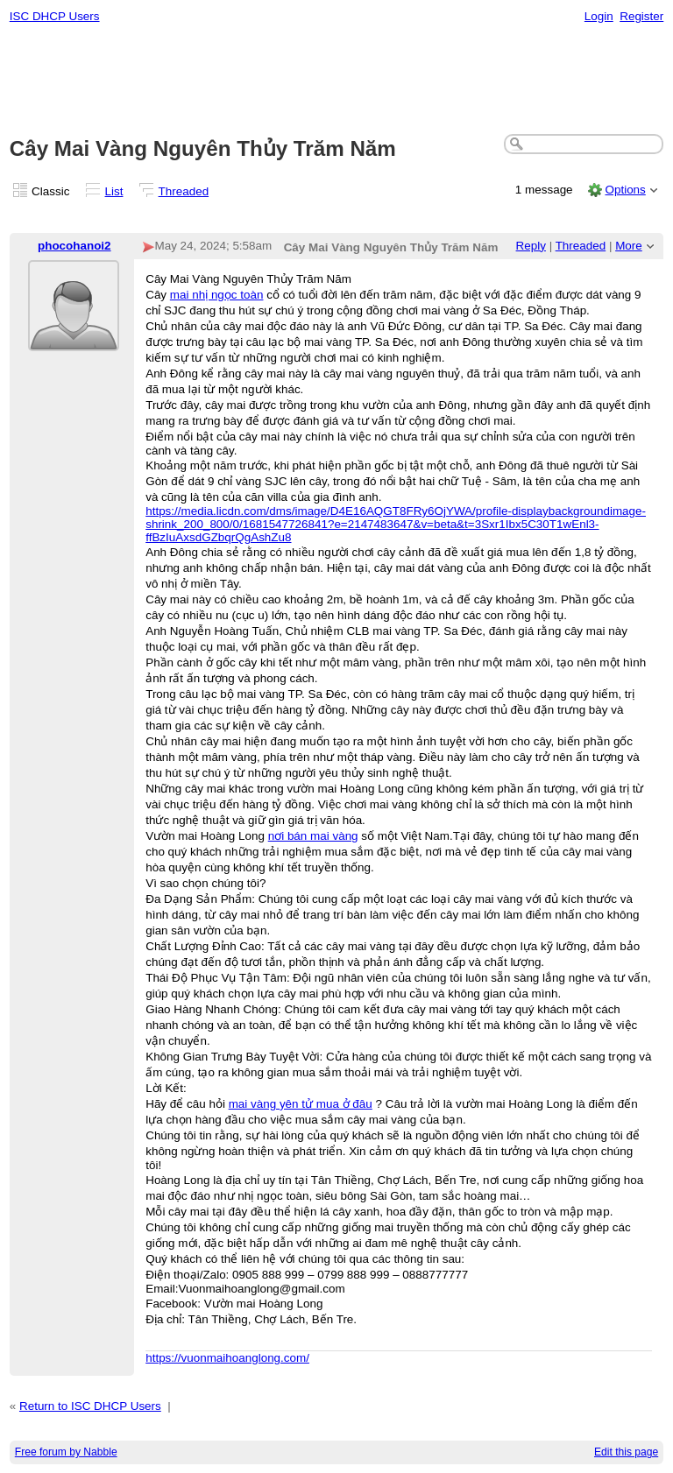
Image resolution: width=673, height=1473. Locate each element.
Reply (531, 245)
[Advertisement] (337, 79)
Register (641, 16)
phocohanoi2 (74, 245)
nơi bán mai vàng (313, 835)
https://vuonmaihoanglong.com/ (227, 1357)
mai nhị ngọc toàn (217, 294)
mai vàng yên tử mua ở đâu (300, 1103)
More (628, 245)
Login (598, 16)
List (114, 191)
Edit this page (626, 1452)
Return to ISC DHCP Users (90, 1406)
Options (625, 189)
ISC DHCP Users (55, 16)
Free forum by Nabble (66, 1452)
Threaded (184, 191)
